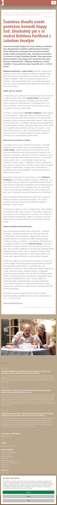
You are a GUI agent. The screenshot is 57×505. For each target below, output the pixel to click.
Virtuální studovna (6, 454)
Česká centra (5, 473)
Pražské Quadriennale (7, 456)
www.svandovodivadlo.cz (13, 303)
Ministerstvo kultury (6, 436)
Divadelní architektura (7, 460)
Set (29, 500)
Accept (28, 492)
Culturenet (4, 464)
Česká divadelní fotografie (8, 452)
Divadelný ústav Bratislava (8, 475)
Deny (28, 496)
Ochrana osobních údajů (8, 446)
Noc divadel (4, 458)
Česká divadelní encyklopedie (9, 462)
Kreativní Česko (5, 466)
